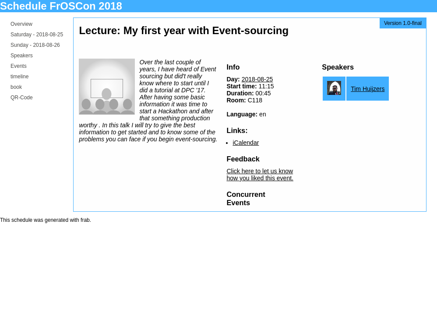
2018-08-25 (257, 79)
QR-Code (22, 97)
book (16, 87)
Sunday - (35, 45)
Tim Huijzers (367, 88)
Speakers (22, 55)
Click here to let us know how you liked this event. (259, 175)
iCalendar (246, 142)
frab (85, 220)
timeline (19, 77)
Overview (21, 24)
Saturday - (37, 35)
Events (19, 66)
